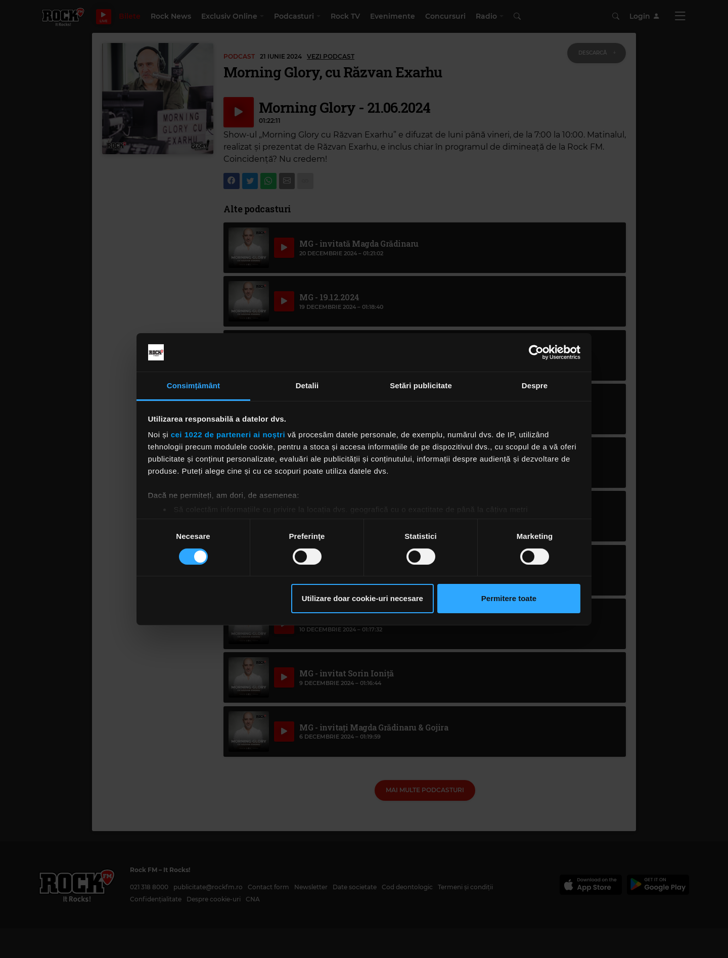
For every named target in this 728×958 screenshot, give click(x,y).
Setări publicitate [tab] (421, 385)
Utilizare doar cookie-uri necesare (362, 598)
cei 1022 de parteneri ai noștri (228, 434)
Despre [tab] (535, 385)
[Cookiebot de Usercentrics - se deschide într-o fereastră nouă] (536, 352)
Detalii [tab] (307, 385)
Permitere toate (508, 598)
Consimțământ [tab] (193, 385)
